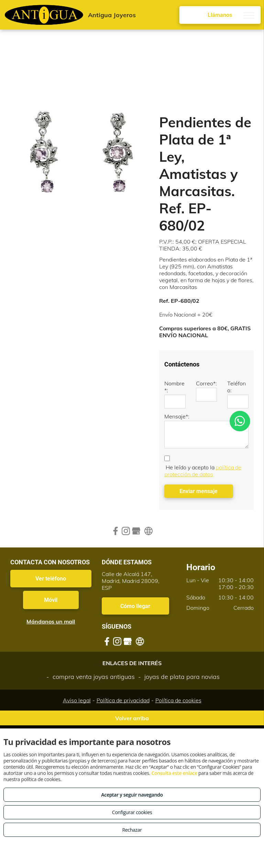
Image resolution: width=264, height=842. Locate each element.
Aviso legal (77, 700)
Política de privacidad (123, 700)
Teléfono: (236, 387)
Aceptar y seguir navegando (132, 794)
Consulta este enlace (174, 773)
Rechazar (132, 830)
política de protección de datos (202, 471)
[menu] (249, 15)
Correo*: (206, 383)
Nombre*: (174, 387)
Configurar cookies (132, 812)
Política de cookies (178, 700)
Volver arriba (132, 718)
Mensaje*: (176, 416)
